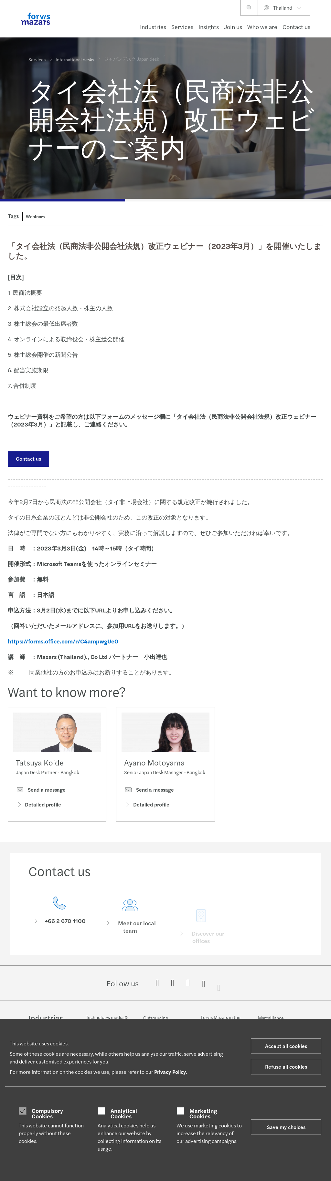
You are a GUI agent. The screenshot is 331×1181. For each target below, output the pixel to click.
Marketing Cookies (203, 1113)
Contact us (296, 27)
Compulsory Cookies (47, 1113)
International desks (75, 54)
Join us (233, 27)
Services (182, 27)
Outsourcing (155, 1017)
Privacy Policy (170, 1071)
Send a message (41, 792)
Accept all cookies (286, 1046)
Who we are (262, 27)
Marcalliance (271, 1017)
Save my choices (286, 1127)
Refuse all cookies (286, 1066)
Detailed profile (38, 807)
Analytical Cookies (124, 1113)
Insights (208, 27)
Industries (153, 27)
